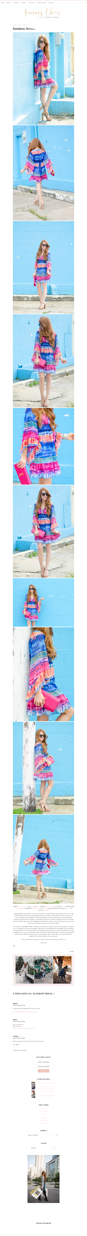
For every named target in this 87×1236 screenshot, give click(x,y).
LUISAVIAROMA (43, 1118)
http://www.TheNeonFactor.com (23, 1028)
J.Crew (43, 1113)
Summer (25, 25)
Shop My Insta (41, 2)
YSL (63, 906)
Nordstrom (43, 1120)
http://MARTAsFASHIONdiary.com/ (25, 1012)
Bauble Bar (35, 908)
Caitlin (15, 1036)
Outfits (16, 2)
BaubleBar (44, 1111)
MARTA (15, 1003)
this (32, 906)
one (67, 908)
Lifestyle (31, 2)
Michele (46, 910)
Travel (23, 2)
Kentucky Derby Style (47, 1083)
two (69, 908)
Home (3, 2)
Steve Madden (50, 906)
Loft (43, 1116)
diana (15, 1020)
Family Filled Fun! (46, 1091)
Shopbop (43, 1123)
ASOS (43, 1109)
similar (44, 908)
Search (51, 2)
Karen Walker (19, 908)
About (9, 2)
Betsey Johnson (22, 906)
